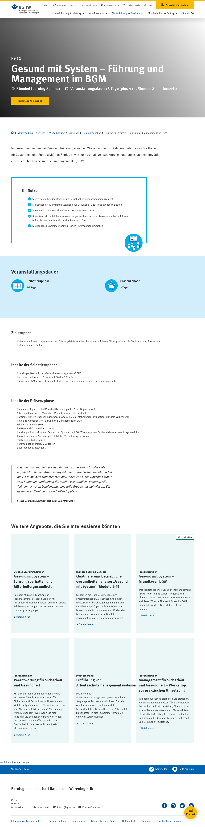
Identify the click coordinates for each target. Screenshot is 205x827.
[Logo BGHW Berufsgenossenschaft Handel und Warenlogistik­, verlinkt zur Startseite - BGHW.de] (26, 9)
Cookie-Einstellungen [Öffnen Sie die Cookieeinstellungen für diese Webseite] (169, 821)
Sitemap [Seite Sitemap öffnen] (146, 821)
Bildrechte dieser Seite (103, 821)
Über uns (45, 5)
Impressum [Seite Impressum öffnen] (78, 821)
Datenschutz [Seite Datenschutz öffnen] (129, 821)
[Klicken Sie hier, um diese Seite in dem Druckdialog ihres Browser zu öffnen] (183, 769)
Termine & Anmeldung (30, 101)
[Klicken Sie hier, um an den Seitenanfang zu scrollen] (15, 762)
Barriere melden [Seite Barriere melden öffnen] (57, 821)
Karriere (73, 5)
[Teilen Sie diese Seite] (158, 769)
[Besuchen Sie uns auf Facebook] (164, 805)
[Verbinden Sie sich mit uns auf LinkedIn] (191, 805)
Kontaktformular (91, 807)
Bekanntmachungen (88, 5)
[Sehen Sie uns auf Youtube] (182, 805)
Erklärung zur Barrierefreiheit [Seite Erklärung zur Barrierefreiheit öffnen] (26, 821)
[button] (188, 13)
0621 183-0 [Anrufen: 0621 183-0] (43, 807)
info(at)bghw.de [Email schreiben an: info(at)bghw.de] (66, 807)
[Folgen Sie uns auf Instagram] (173, 805)
